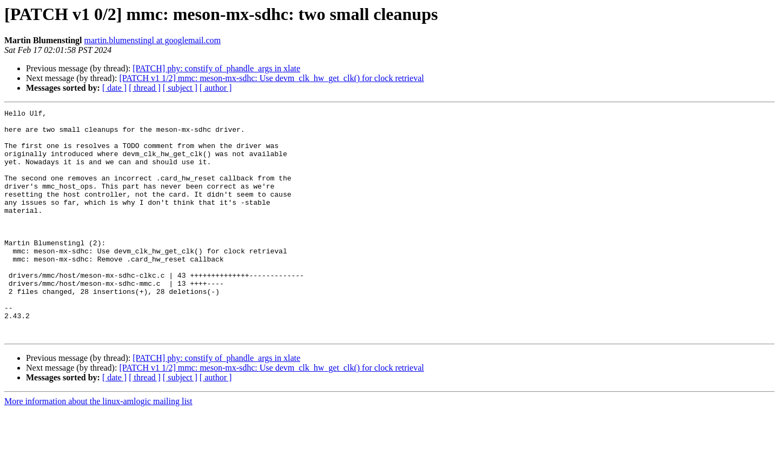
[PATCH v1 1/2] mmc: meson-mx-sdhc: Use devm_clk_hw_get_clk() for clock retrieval (271, 78)
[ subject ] (180, 87)
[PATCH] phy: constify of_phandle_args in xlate (216, 68)
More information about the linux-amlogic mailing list (98, 446)
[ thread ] (145, 87)
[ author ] (216, 87)
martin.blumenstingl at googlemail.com (152, 40)
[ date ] (114, 87)
